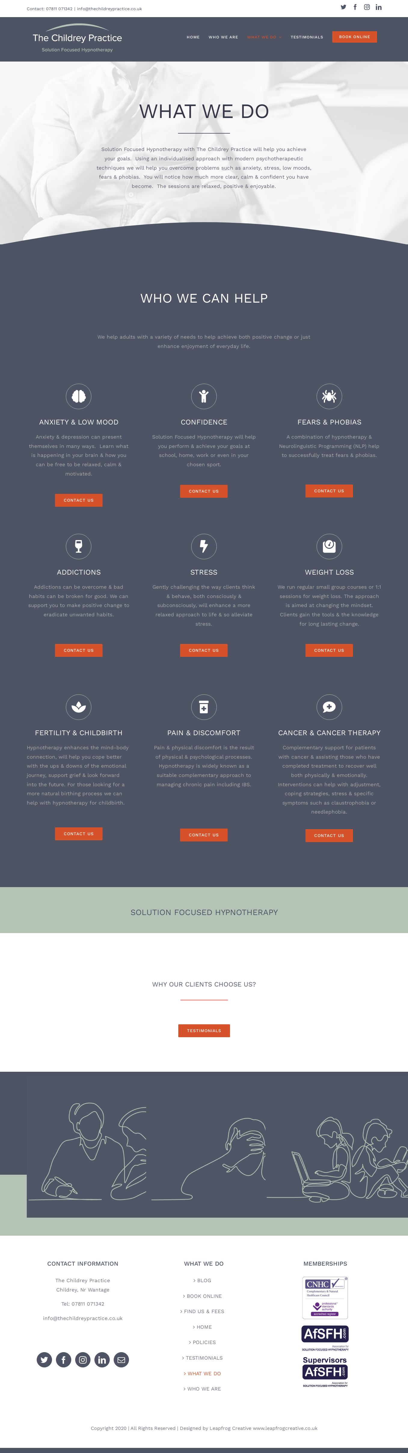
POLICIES (204, 1347)
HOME (204, 1332)
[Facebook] (63, 1365)
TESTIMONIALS (204, 1363)
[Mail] (121, 1365)
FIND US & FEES (204, 1316)
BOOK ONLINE (204, 1301)
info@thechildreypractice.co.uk (109, 8)
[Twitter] (44, 1365)
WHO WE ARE (204, 1394)
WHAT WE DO (204, 1378)
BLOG (204, 1285)
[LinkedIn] (102, 1365)
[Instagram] (82, 1365)
